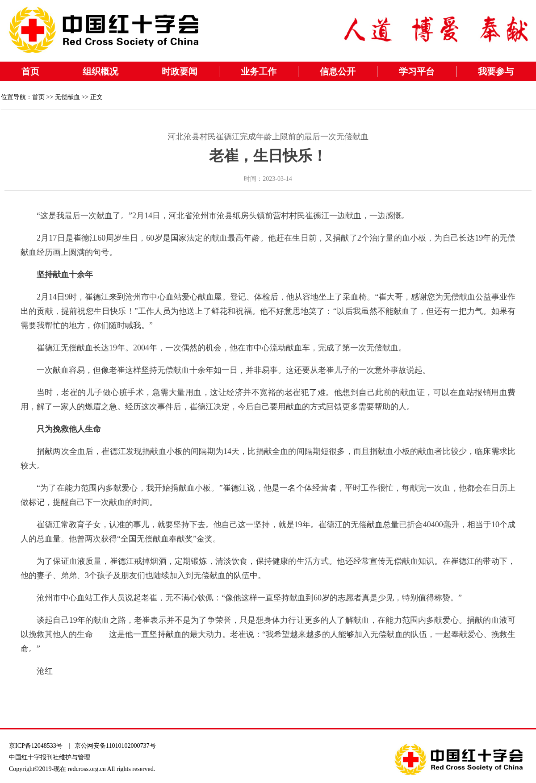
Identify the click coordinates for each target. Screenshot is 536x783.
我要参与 (496, 71)
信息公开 (338, 71)
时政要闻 (179, 71)
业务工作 (258, 71)
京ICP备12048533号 (36, 745)
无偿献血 (67, 97)
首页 (30, 71)
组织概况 (100, 71)
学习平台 (417, 71)
